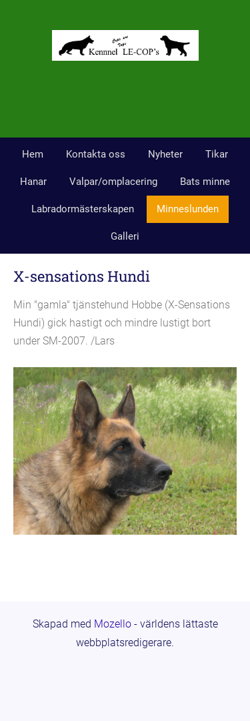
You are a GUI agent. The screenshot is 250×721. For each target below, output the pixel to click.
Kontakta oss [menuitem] (95, 154)
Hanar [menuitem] (33, 182)
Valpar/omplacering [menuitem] (113, 182)
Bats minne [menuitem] (205, 182)
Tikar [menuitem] (216, 154)
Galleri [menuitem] (125, 236)
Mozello (112, 624)
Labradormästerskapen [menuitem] (82, 209)
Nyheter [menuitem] (165, 154)
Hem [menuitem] (32, 154)
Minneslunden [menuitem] (188, 209)
